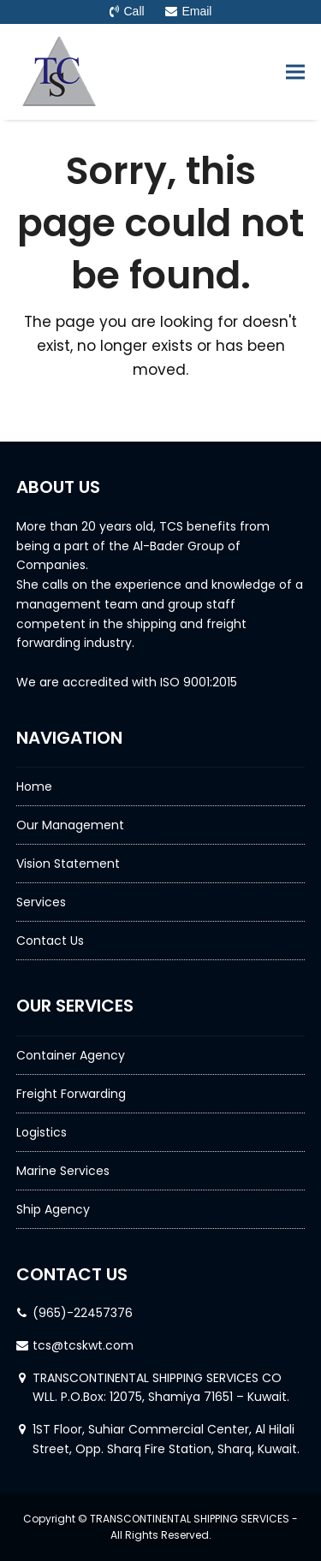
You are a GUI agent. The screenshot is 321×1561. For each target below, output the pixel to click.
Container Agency (70, 1055)
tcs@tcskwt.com (83, 1345)
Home (34, 786)
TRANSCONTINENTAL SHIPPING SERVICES (189, 1518)
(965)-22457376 (83, 1312)
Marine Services (63, 1170)
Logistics (41, 1132)
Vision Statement (68, 863)
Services (41, 902)
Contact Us (50, 940)
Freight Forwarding (71, 1093)
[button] (295, 71)
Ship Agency (53, 1209)
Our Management (70, 825)
